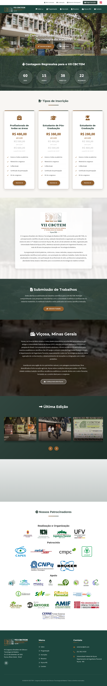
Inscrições (43, 655)
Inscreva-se (19, 183)
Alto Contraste (49, 2)
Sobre (39, 9)
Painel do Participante (74, 2)
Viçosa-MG (86, 9)
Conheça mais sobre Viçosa (53, 382)
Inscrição (64, 9)
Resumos (75, 9)
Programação (52, 9)
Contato (97, 9)
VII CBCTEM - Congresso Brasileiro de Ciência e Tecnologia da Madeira (47, 681)
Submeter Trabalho (53, 309)
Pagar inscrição (90, 3)
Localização (61, 2)
